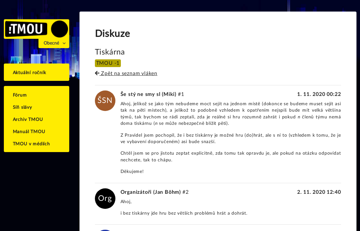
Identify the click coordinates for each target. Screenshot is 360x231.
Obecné (51, 43)
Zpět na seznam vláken (126, 73)
